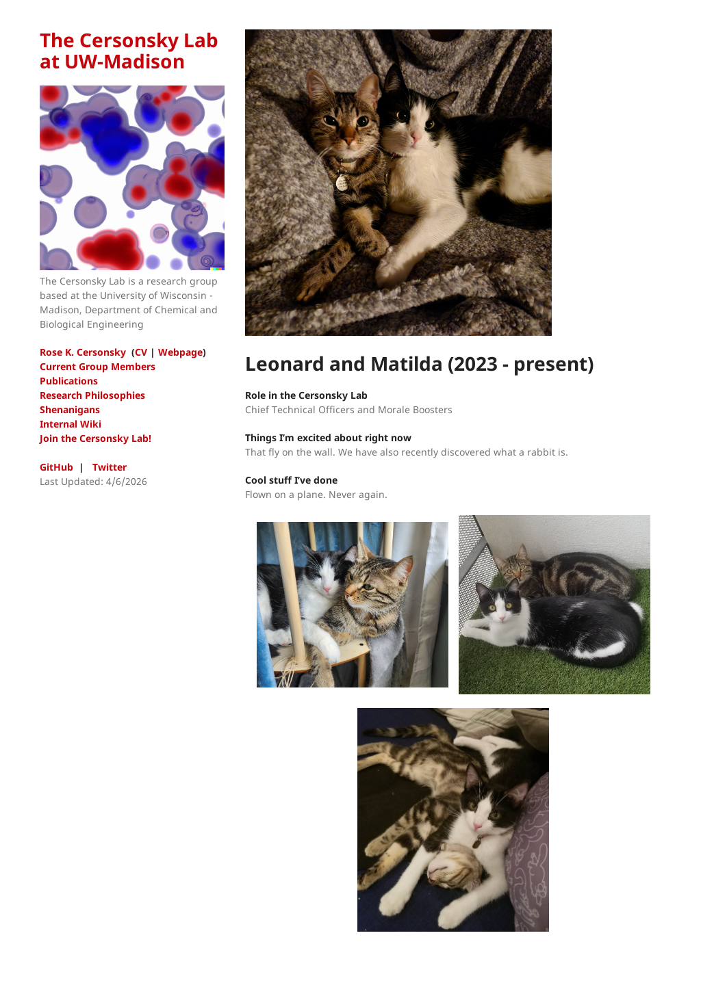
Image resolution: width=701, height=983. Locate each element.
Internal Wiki (70, 423)
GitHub (56, 466)
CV (141, 351)
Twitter (109, 466)
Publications (69, 380)
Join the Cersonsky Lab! (95, 438)
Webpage (180, 351)
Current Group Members (97, 366)
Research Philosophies (92, 395)
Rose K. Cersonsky (83, 351)
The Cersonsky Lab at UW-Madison (129, 50)
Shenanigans (70, 409)
